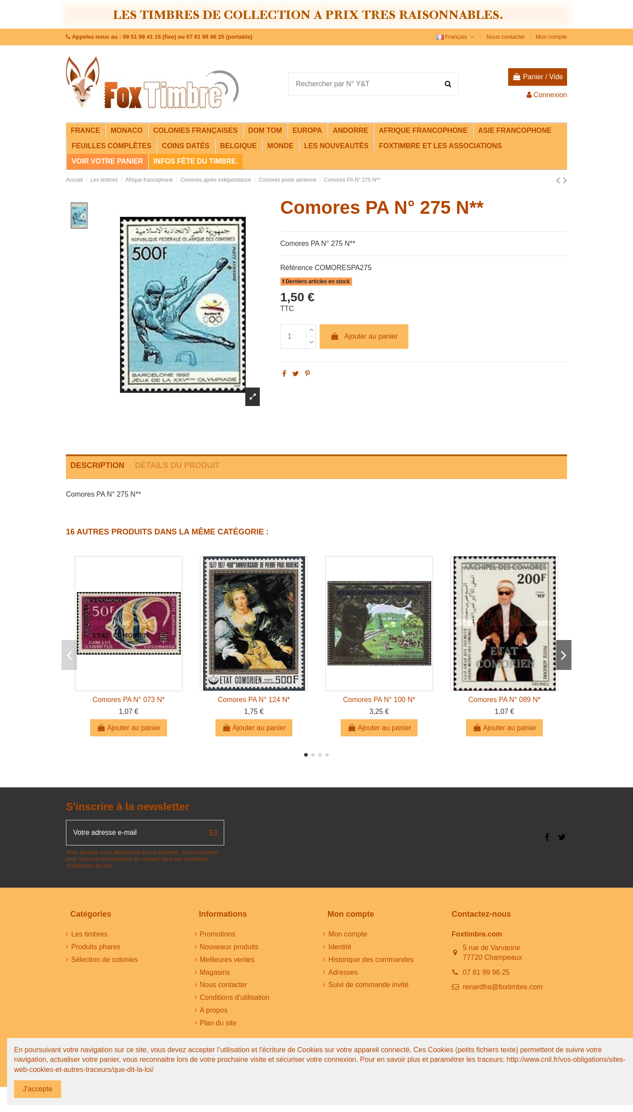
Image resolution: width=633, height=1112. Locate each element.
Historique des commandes (371, 960)
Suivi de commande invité (368, 985)
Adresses (343, 973)
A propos (214, 1010)
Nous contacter (507, 36)
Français (456, 36)
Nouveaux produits (229, 947)
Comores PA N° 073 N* (128, 699)
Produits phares (95, 947)
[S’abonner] (213, 832)
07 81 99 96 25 (486, 973)
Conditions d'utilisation (235, 998)
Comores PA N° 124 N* (254, 699)
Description (97, 465)
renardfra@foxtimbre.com (503, 987)
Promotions (218, 934)
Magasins (215, 973)
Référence (296, 267)
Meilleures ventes (227, 960)
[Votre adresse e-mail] (134, 832)
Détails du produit (177, 465)
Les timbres (89, 934)
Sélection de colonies (104, 960)
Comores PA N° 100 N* (379, 699)
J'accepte (37, 1089)
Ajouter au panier (364, 336)
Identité (339, 947)
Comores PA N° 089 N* (504, 699)
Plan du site (218, 1023)
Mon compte (551, 36)
